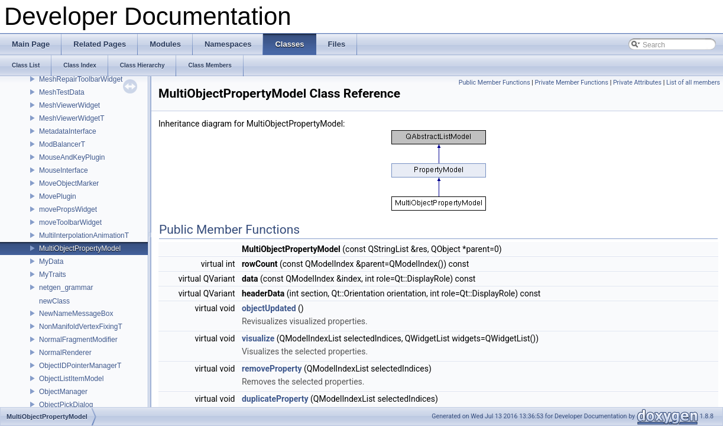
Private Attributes (637, 82)
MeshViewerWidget (69, 105)
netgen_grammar (66, 287)
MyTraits (52, 274)
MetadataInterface (67, 131)
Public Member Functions (494, 82)
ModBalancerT (62, 144)
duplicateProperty (275, 399)
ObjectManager (63, 392)
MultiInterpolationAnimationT (84, 235)
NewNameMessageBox (76, 313)
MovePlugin (57, 196)
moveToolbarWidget (70, 222)
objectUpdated (269, 308)
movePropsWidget (68, 209)
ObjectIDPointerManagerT (80, 366)
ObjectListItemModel (71, 379)
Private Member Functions (571, 82)
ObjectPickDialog (66, 405)
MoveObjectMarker (69, 183)
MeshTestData (62, 92)
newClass (54, 301)
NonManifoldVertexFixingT (80, 326)
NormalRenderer (65, 352)
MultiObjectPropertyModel (80, 248)
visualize (258, 338)
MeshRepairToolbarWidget (80, 79)
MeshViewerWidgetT (71, 118)
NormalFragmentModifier (78, 339)
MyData (51, 261)
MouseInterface (63, 170)
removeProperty (272, 368)
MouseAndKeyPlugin (72, 157)
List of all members (693, 82)
